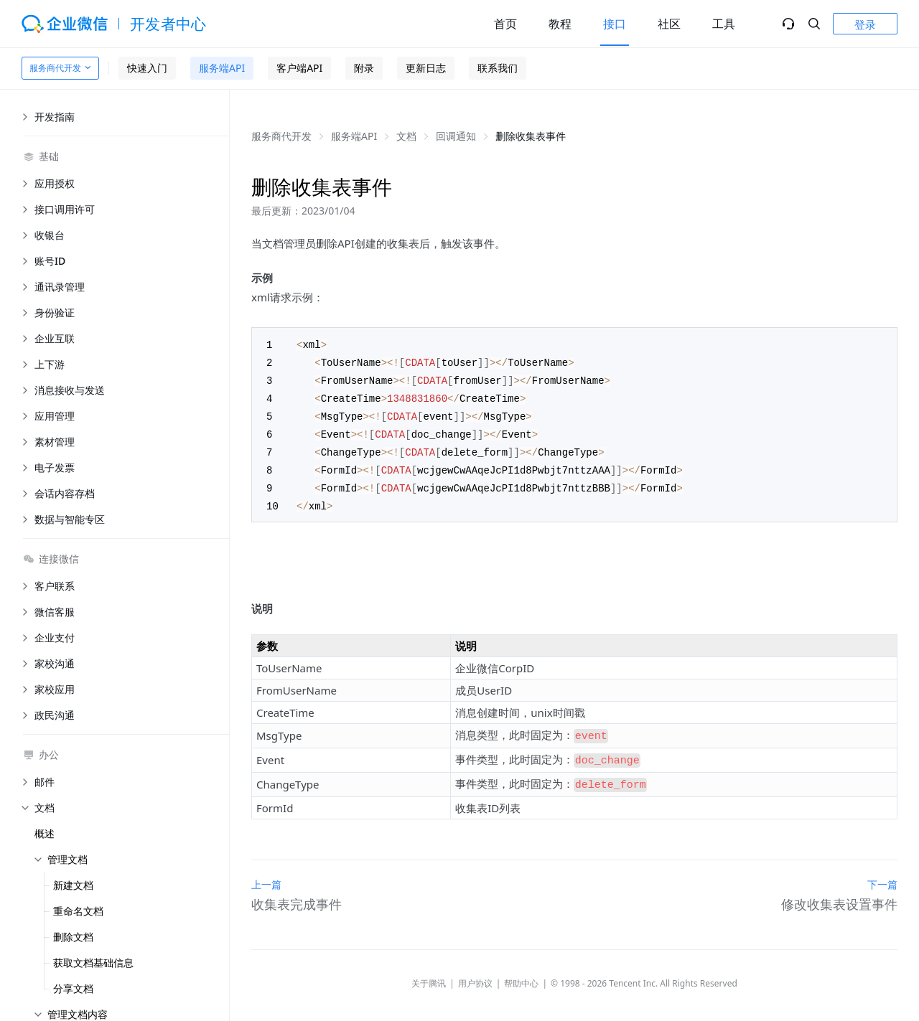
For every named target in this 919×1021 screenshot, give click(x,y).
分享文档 (73, 988)
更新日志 (426, 68)
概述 (44, 833)
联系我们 (497, 68)
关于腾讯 (428, 970)
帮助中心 (521, 970)
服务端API (222, 68)
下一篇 (882, 871)
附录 (364, 68)
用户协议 (475, 970)
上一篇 (266, 871)
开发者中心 (168, 24)
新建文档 (73, 885)
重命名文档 (78, 911)
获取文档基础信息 (93, 962)
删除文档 (73, 937)
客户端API (299, 68)
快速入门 (147, 68)
